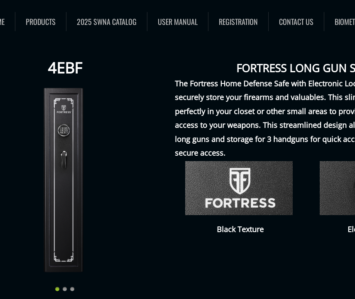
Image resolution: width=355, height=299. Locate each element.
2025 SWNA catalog (107, 21)
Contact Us (296, 21)
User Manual (178, 21)
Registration (238, 21)
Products (41, 21)
